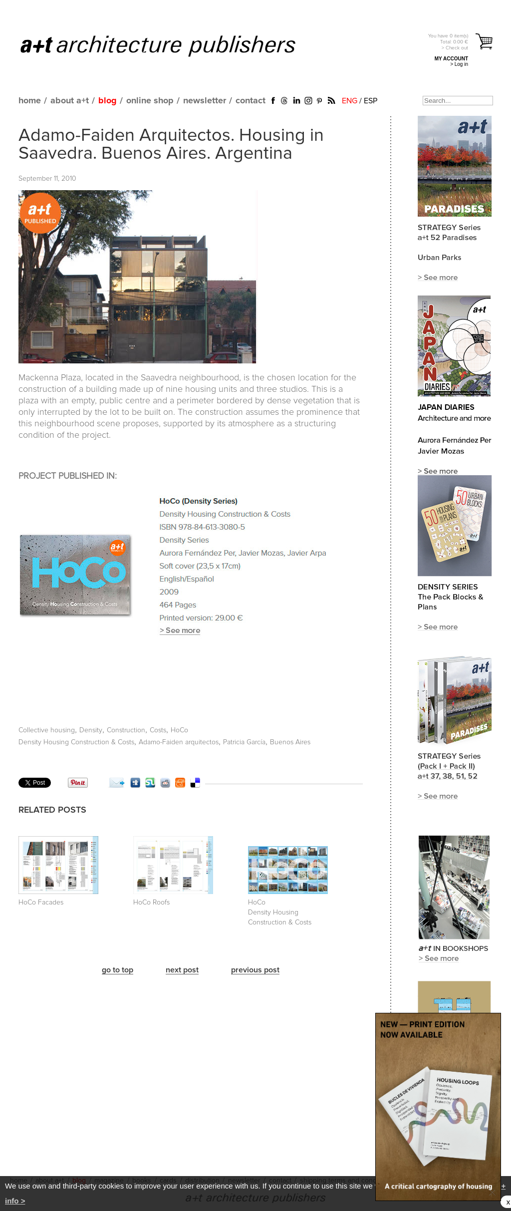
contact (250, 100)
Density (90, 730)
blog (107, 100)
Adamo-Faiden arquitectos (179, 742)
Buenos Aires (290, 742)
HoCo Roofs (151, 902)
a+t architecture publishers (170, 45)
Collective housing (46, 730)
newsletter (204, 100)
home (29, 100)
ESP (370, 101)
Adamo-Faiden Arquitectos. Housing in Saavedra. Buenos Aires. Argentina (171, 145)
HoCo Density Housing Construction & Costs (279, 912)
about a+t (69, 100)
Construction (126, 730)
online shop (150, 100)
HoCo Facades (40, 902)
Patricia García (244, 742)
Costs (158, 730)
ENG (349, 101)
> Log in (459, 64)
